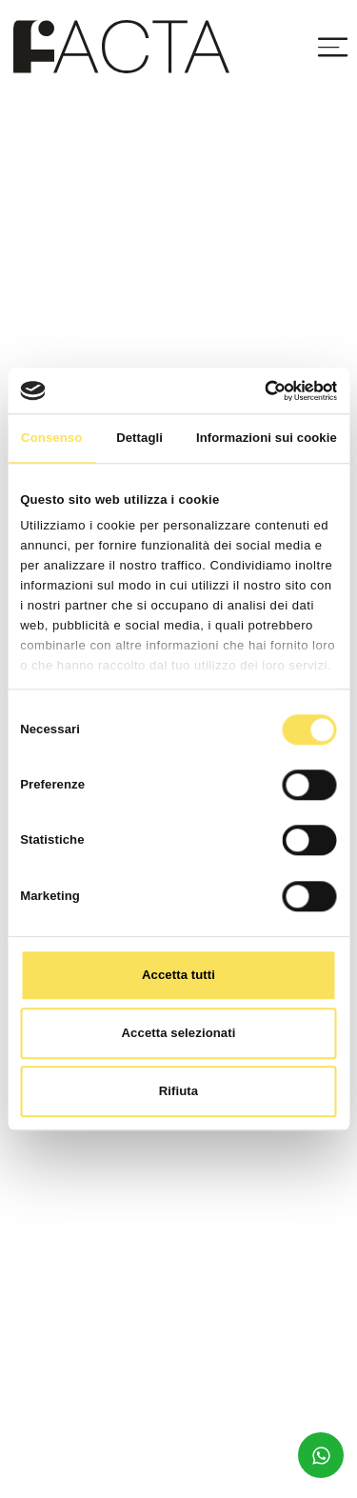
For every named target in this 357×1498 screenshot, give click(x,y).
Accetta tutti (178, 975)
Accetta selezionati (179, 1033)
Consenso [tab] (51, 437)
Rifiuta (178, 1091)
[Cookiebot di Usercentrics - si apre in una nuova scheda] (255, 390)
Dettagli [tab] (139, 437)
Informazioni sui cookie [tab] (266, 437)
